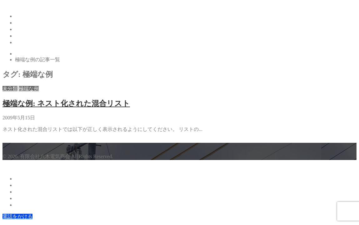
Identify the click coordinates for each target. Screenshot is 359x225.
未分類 (9, 88)
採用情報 (25, 35)
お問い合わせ (30, 42)
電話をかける (17, 216)
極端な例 (29, 88)
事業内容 (25, 29)
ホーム (22, 16)
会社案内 (25, 22)
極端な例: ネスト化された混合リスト (66, 103)
